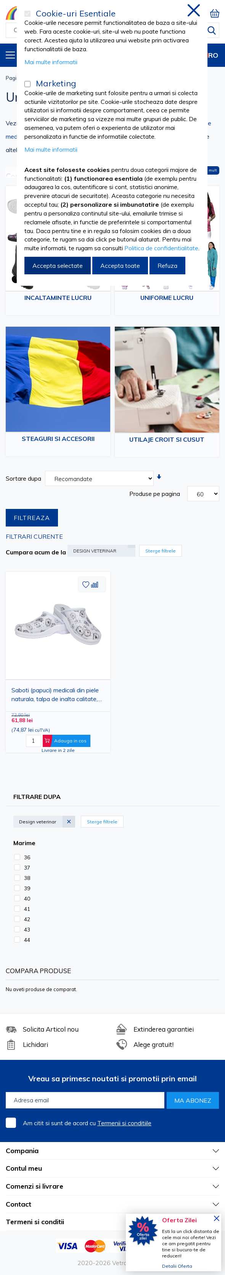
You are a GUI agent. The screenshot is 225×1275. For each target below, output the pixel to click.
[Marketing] (27, 84)
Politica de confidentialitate (161, 248)
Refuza (167, 265)
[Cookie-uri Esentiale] (27, 14)
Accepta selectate (57, 265)
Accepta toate (120, 265)
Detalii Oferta (177, 1266)
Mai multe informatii (50, 62)
